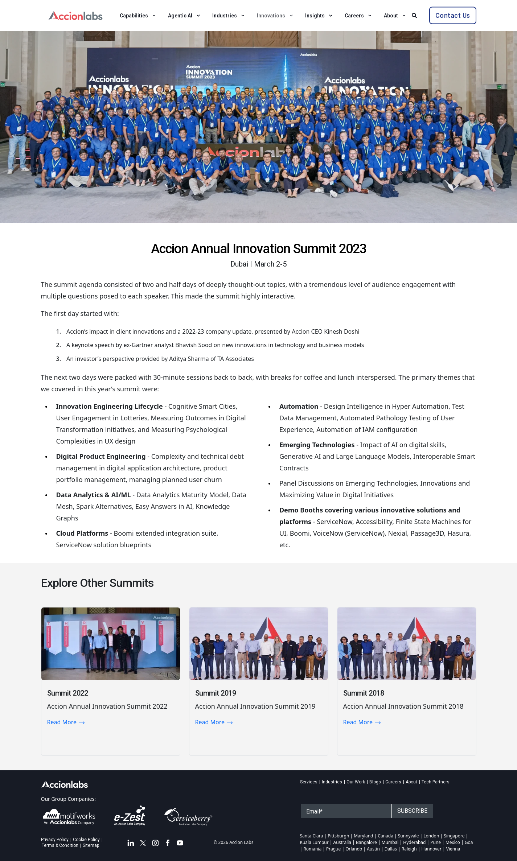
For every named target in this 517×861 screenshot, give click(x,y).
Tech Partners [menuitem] (436, 781)
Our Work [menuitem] (355, 781)
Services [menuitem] (308, 781)
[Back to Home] (75, 14)
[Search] (415, 14)
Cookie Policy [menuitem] (86, 839)
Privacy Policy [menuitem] (55, 839)
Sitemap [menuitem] (91, 845)
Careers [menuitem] (393, 781)
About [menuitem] (411, 781)
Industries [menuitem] (332, 781)
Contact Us (452, 15)
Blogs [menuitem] (375, 781)
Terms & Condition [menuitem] (60, 845)
